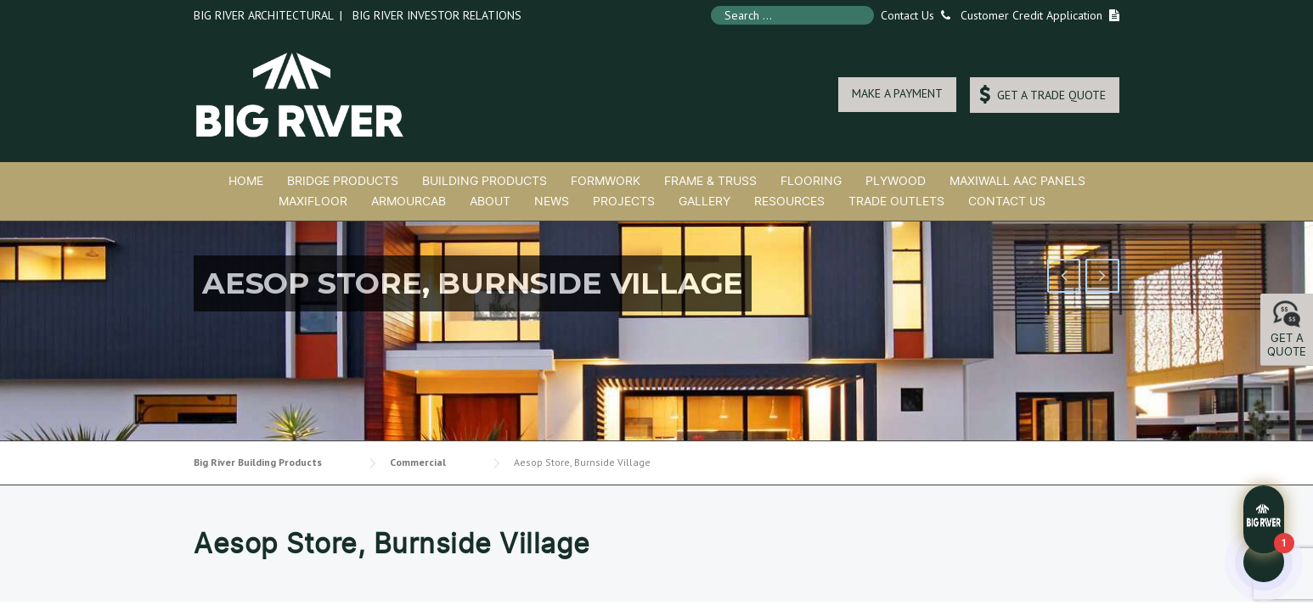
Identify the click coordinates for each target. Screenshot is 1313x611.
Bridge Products (342, 180)
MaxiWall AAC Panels (1017, 180)
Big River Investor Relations (436, 15)
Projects (624, 200)
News (551, 200)
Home (245, 180)
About (490, 200)
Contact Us (912, 15)
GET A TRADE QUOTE (1042, 95)
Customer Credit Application (1031, 15)
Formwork (605, 180)
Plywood (895, 180)
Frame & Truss (710, 180)
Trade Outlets (896, 200)
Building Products (484, 180)
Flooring (811, 180)
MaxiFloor (313, 200)
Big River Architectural (263, 15)
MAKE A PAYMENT (897, 93)
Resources (789, 200)
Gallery (704, 200)
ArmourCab (408, 200)
